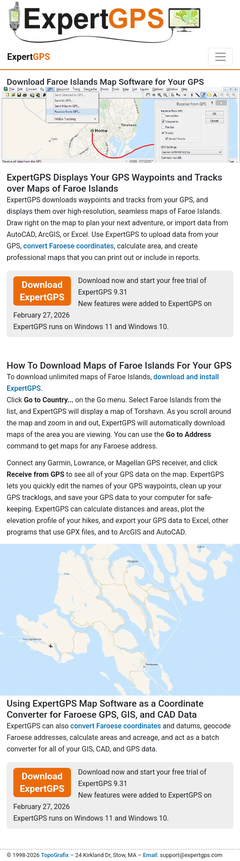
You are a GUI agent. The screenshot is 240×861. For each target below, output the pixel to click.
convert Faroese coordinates (69, 246)
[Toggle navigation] (220, 57)
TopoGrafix (54, 855)
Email (150, 855)
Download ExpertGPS (42, 291)
